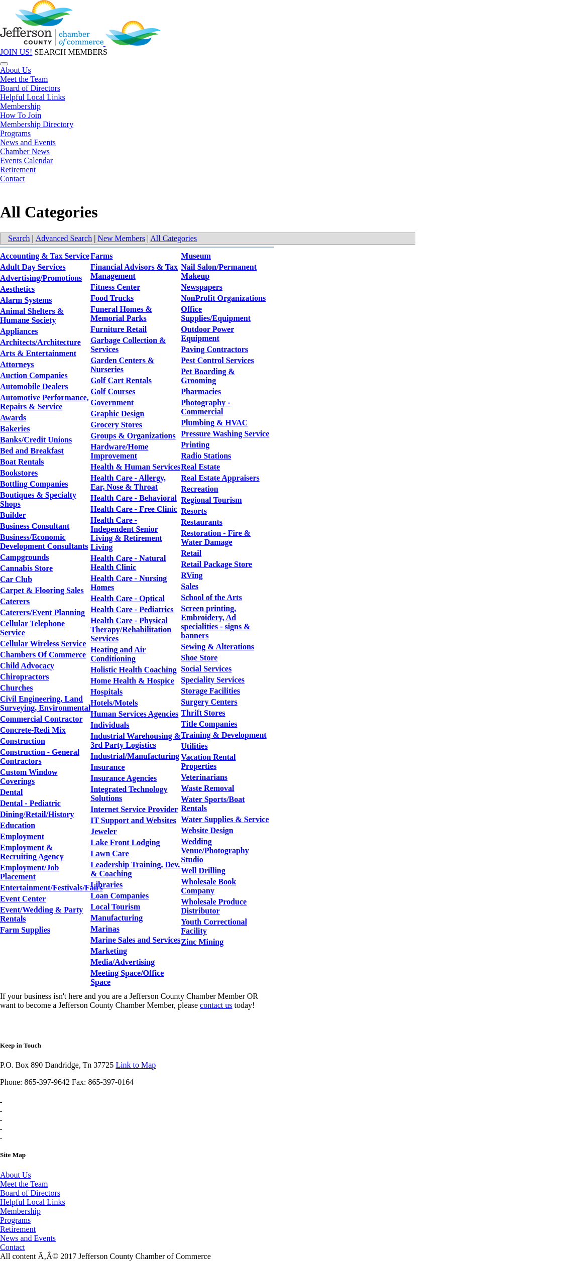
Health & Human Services (135, 467)
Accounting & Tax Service (44, 256)
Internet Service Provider (134, 809)
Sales (189, 586)
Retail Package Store (216, 564)
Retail (191, 553)
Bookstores (19, 473)
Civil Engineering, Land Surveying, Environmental (45, 703)
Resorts (194, 511)
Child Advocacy (27, 665)
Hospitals (106, 691)
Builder (13, 515)
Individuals (109, 725)
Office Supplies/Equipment (216, 313)
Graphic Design (117, 413)
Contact (12, 178)
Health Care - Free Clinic (133, 509)
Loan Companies (119, 895)
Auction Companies (34, 375)
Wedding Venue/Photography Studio (215, 850)
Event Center (23, 898)
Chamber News (25, 151)
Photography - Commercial (205, 407)
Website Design (207, 830)
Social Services (206, 668)
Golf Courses (112, 391)
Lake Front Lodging (125, 842)
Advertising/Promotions (41, 278)
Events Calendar (26, 160)
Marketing (108, 951)
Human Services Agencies (134, 714)
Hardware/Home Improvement (119, 451)
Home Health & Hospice (132, 680)
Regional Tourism (211, 500)
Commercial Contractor (41, 719)
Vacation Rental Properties (208, 761)
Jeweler (103, 831)
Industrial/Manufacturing (134, 756)
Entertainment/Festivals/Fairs (51, 887)
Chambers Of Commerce (43, 654)
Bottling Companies (34, 484)
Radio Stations (206, 455)
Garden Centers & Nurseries (122, 365)
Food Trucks (112, 298)
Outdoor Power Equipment (207, 333)
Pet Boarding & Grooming (208, 376)
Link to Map (136, 1065)
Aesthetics (17, 289)
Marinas (105, 929)
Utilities (194, 746)
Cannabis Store (26, 568)
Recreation (199, 489)
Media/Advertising (122, 962)
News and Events (28, 142)
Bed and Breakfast (32, 450)
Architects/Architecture (40, 342)
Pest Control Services (217, 360)
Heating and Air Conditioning (118, 654)
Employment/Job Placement (29, 872)
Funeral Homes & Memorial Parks (121, 313)
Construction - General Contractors (39, 756)
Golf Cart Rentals (121, 380)
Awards (13, 417)
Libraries (106, 884)
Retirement (18, 169)
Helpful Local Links (32, 97)
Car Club (16, 579)
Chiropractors (24, 676)
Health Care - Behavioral (133, 498)
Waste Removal (207, 788)
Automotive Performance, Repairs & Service (44, 402)
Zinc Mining (202, 942)
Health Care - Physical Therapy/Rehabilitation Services (130, 629)
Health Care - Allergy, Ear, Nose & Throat (128, 482)
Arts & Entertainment (38, 353)
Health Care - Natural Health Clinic (128, 562)
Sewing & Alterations (217, 646)
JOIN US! (16, 52)
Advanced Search (64, 238)
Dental (11, 792)
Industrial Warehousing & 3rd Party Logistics (135, 740)
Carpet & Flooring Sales (42, 590)
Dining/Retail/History (37, 814)
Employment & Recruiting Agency (32, 852)
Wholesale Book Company (208, 886)
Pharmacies (201, 391)
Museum (196, 256)
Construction (22, 741)
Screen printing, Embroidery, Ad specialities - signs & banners (215, 622)
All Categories (173, 238)
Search (19, 238)
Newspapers (201, 287)
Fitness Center (115, 287)
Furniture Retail (118, 329)
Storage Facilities (210, 690)
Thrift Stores (203, 713)
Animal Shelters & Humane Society (32, 315)
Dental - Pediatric (30, 803)
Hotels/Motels (114, 703)
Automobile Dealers (34, 386)
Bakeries (15, 428)
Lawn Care (109, 853)
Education (17, 825)
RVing (191, 575)
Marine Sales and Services (135, 940)
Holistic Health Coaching (133, 669)
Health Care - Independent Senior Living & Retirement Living (126, 533)
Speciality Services (213, 679)
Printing (195, 444)
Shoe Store (199, 657)
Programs (15, 133)
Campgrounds (24, 557)
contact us (216, 1005)
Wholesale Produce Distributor (214, 906)
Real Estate (200, 467)
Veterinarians (204, 777)
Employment (22, 836)
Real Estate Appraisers (220, 478)
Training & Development (223, 735)
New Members (121, 238)
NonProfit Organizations (223, 298)
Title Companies (209, 724)
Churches (16, 687)
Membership (20, 106)
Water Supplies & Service (225, 819)
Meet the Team (24, 79)
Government (112, 402)
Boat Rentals (22, 461)
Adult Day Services (33, 267)
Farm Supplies (25, 930)
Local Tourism (115, 906)
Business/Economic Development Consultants (44, 541)
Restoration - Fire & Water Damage (216, 537)
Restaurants (201, 522)
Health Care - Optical (127, 598)
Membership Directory (36, 124)
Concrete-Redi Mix (33, 730)
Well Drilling (203, 870)
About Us (15, 70)
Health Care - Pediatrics (131, 609)
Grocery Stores (116, 424)
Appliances (19, 331)
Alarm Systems (26, 300)
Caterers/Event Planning (42, 612)
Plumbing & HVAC (214, 422)
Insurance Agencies (123, 778)
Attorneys (17, 364)
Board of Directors (30, 88)
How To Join (20, 115)
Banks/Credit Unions (36, 439)
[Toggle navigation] (4, 63)
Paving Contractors (214, 349)
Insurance (107, 767)
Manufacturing (116, 917)
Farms (101, 256)
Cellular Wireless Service (43, 643)
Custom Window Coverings (29, 776)
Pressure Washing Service (225, 433)
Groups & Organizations (133, 435)
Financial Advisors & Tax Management (134, 271)
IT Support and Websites (133, 820)
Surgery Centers (209, 702)
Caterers (15, 601)
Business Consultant (34, 526)
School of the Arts (211, 597)
